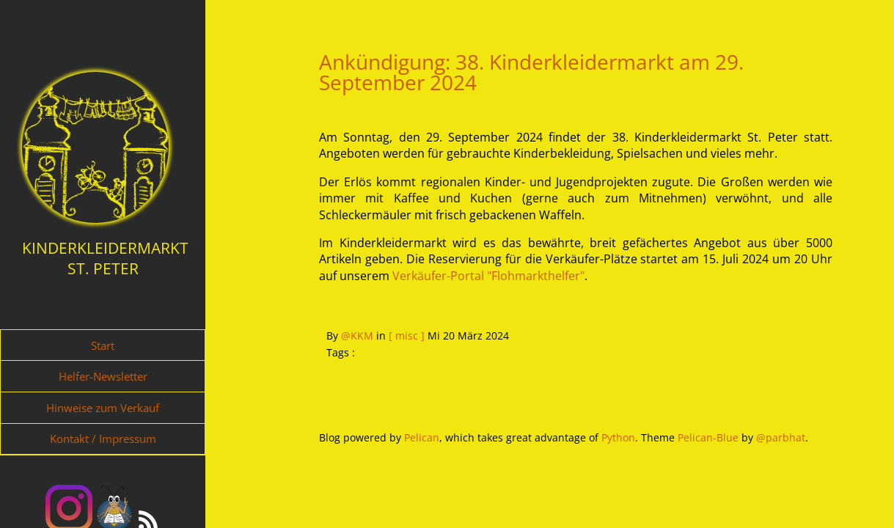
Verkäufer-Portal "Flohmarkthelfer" (488, 276)
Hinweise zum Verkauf (102, 407)
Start (102, 345)
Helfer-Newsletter (103, 376)
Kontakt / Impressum (103, 438)
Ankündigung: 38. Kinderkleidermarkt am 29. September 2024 (531, 72)
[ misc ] (407, 335)
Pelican (421, 437)
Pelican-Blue (708, 437)
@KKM (357, 335)
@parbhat (780, 437)
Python (618, 437)
